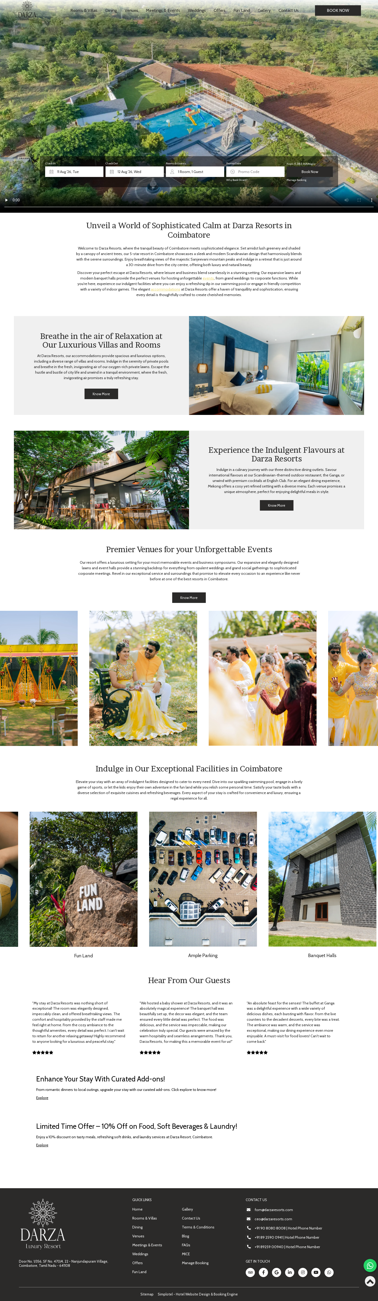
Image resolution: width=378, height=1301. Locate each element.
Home (137, 1209)
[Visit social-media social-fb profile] (263, 1272)
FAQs (186, 1245)
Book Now (338, 10)
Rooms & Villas (83, 10)
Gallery (264, 10)
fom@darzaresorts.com (274, 1209)
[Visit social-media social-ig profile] (302, 1272)
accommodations (165, 289)
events (208, 278)
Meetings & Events (163, 10)
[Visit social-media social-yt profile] (316, 1272)
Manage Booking (296, 180)
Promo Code (233, 163)
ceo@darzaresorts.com (273, 1219)
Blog (185, 1236)
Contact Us (289, 10)
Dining (111, 10)
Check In (50, 163)
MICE (186, 1254)
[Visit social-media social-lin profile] (289, 1272)
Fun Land (241, 10)
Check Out (112, 163)
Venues (131, 10)
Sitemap (147, 1294)
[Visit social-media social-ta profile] (250, 1272)
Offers (219, 10)
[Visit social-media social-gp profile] (276, 1272)
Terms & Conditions (198, 1227)
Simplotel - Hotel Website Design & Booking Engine (198, 1294)
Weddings (197, 10)
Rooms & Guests (176, 163)
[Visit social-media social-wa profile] (329, 1272)
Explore (42, 1097)
